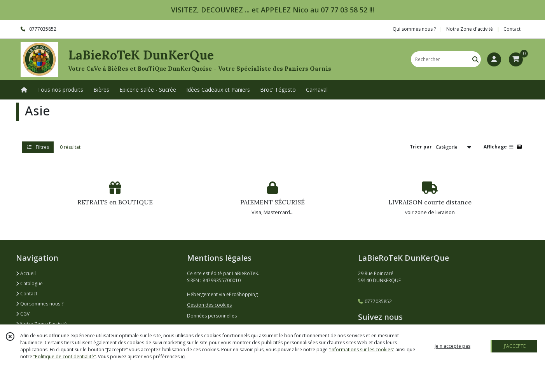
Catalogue (29, 283)
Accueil (26, 273)
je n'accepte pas (452, 346)
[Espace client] (494, 59)
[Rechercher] (475, 59)
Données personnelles (212, 315)
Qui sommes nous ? (39, 303)
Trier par (421, 146)
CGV (23, 313)
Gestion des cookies (209, 305)
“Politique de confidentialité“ (64, 356)
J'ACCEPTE (515, 346)
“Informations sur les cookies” (361, 349)
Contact (512, 29)
